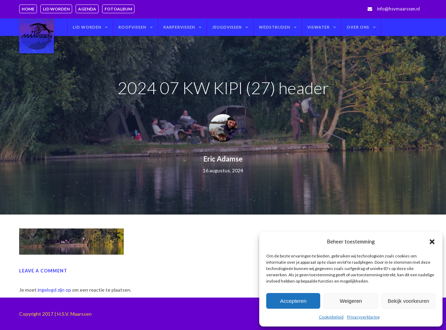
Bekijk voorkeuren (408, 301)
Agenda (87, 9)
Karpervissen (179, 27)
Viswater (318, 27)
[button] (432, 241)
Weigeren (351, 301)
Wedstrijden (274, 27)
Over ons (358, 27)
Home (28, 9)
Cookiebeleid (331, 317)
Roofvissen (132, 27)
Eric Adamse (223, 159)
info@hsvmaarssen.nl (398, 9)
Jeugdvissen (227, 27)
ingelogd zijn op (54, 290)
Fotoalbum (118, 9)
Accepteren (293, 301)
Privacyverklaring (363, 317)
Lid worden (56, 9)
